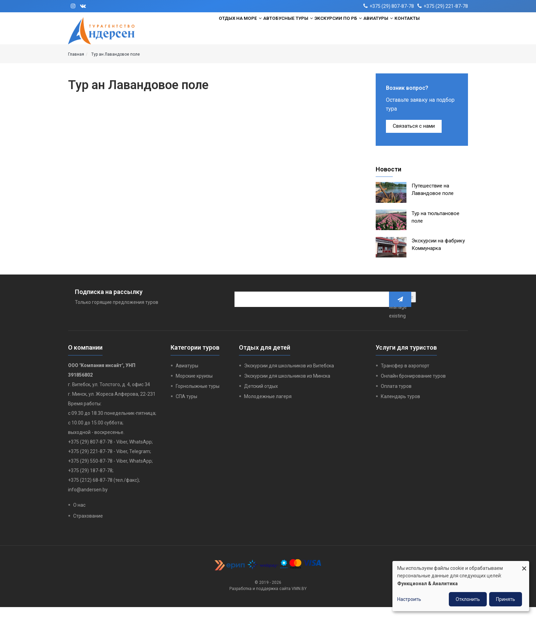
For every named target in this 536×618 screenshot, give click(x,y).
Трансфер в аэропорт (405, 376)
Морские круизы (194, 387)
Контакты (431, 31)
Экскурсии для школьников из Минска (287, 387)
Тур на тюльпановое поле (435, 228)
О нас (79, 516)
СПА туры (186, 407)
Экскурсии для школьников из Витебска (289, 376)
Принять (505, 599)
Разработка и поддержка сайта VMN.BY (268, 599)
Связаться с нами (414, 137)
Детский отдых (261, 397)
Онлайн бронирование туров (413, 387)
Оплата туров (396, 397)
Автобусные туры (278, 31)
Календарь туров (400, 407)
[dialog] (460, 586)
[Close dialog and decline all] (524, 565)
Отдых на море (217, 31)
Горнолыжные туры (197, 397)
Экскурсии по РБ (340, 31)
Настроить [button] (409, 599)
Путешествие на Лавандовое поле (433, 200)
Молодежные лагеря (268, 407)
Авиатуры (392, 31)
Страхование (88, 527)
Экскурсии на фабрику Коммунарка (438, 255)
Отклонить (468, 599)
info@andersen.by (88, 500)
